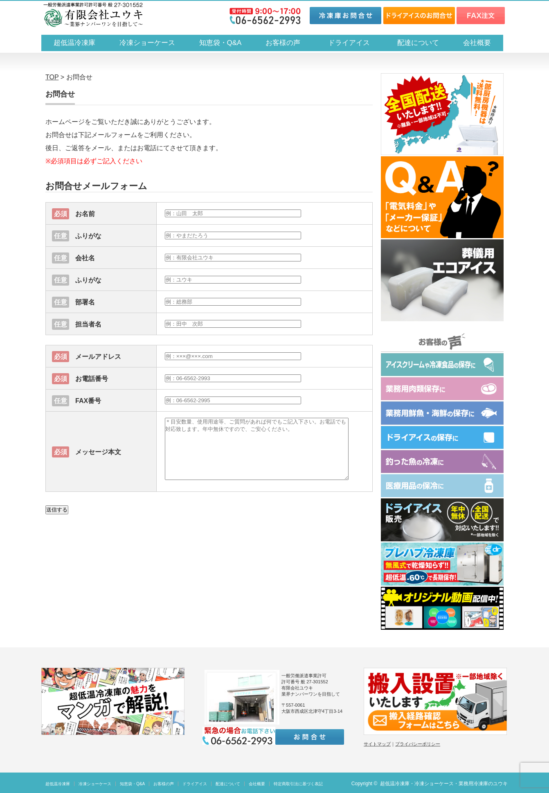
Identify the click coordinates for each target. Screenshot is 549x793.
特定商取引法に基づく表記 (298, 784)
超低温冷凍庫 (74, 43)
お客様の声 (283, 43)
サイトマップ (377, 743)
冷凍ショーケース (147, 43)
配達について (418, 43)
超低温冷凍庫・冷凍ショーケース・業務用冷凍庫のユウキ (444, 783)
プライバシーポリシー (417, 743)
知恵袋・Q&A (220, 43)
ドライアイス (352, 43)
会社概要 (477, 43)
